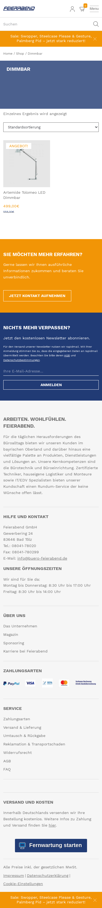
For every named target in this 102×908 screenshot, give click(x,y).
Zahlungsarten (16, 719)
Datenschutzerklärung (47, 875)
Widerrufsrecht (17, 752)
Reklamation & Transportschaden (34, 744)
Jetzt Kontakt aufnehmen (37, 295)
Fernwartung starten (55, 845)
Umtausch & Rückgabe (24, 736)
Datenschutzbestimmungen (21, 360)
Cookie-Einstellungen (23, 884)
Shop (20, 53)
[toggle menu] (94, 8)
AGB (67, 355)
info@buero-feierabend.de (42, 558)
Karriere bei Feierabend (25, 651)
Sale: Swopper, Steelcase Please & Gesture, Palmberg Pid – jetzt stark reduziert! (51, 38)
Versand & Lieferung (22, 727)
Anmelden (51, 385)
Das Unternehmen (20, 626)
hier (52, 825)
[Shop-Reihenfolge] (51, 127)
